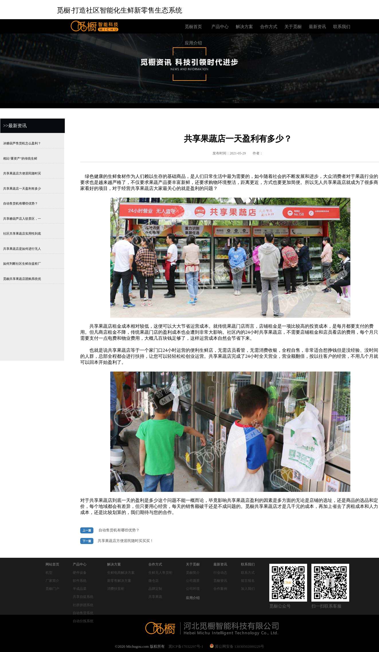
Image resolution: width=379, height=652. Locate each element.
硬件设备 (80, 573)
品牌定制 (155, 589)
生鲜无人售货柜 (160, 573)
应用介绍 (193, 43)
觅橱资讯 (220, 581)
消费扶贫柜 (115, 589)
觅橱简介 (193, 573)
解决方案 (244, 26)
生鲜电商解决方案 (121, 573)
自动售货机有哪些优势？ (20, 203)
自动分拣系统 (83, 621)
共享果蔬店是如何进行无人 (22, 248)
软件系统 (80, 581)
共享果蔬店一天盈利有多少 (22, 188)
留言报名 (248, 581)
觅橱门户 (52, 589)
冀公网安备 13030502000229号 (237, 646)
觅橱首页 (193, 26)
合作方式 (268, 26)
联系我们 (341, 26)
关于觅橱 (293, 26)
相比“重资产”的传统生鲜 (20, 158)
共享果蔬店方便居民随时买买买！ (126, 541)
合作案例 (220, 589)
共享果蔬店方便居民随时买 (22, 173)
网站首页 (52, 564)
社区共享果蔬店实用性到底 (22, 233)
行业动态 (220, 573)
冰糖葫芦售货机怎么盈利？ (22, 143)
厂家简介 (52, 581)
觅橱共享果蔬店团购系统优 (22, 278)
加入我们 (248, 589)
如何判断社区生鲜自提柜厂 (22, 263)
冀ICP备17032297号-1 (185, 646)
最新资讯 (317, 26)
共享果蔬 (155, 597)
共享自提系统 (83, 597)
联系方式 (248, 573)
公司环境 (193, 589)
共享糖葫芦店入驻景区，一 (22, 218)
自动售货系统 (83, 613)
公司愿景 (193, 581)
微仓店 (153, 581)
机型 (49, 573)
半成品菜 (80, 589)
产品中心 (220, 26)
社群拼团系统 (83, 605)
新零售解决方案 (119, 581)
